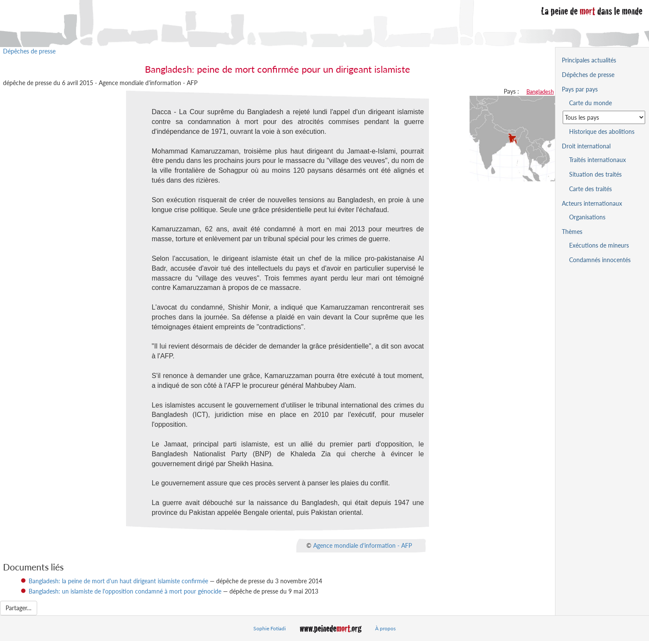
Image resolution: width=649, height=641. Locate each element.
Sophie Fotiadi (269, 628)
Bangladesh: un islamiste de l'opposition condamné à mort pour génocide (125, 591)
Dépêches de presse (29, 51)
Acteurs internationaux (592, 203)
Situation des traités (595, 174)
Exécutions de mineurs (599, 245)
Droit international (586, 146)
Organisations (587, 217)
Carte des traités (590, 188)
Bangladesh (540, 91)
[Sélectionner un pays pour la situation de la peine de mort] (604, 117)
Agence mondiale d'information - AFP (362, 545)
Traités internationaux (597, 159)
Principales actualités (589, 60)
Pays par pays (580, 89)
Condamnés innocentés (600, 259)
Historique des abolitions (601, 131)
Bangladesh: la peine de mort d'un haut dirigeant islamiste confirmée (118, 581)
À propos (385, 628)
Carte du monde (590, 102)
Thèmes (572, 231)
